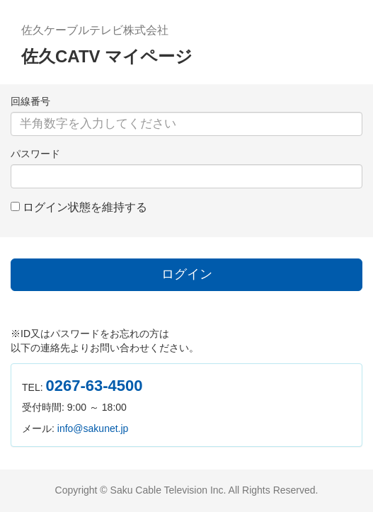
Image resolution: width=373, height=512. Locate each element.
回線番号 (30, 101)
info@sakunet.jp (93, 428)
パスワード (35, 153)
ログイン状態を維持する (85, 207)
